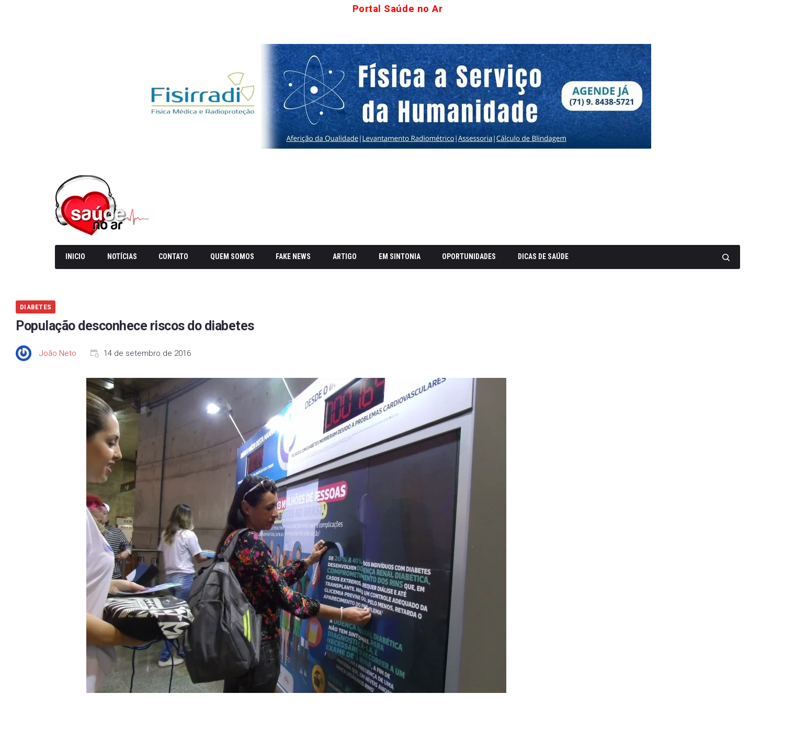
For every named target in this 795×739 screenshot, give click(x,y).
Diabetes (35, 306)
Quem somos (232, 255)
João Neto (57, 352)
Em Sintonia (400, 255)
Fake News (293, 255)
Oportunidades (469, 255)
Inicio (75, 255)
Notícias (122, 255)
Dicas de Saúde (543, 255)
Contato (173, 255)
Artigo (345, 255)
